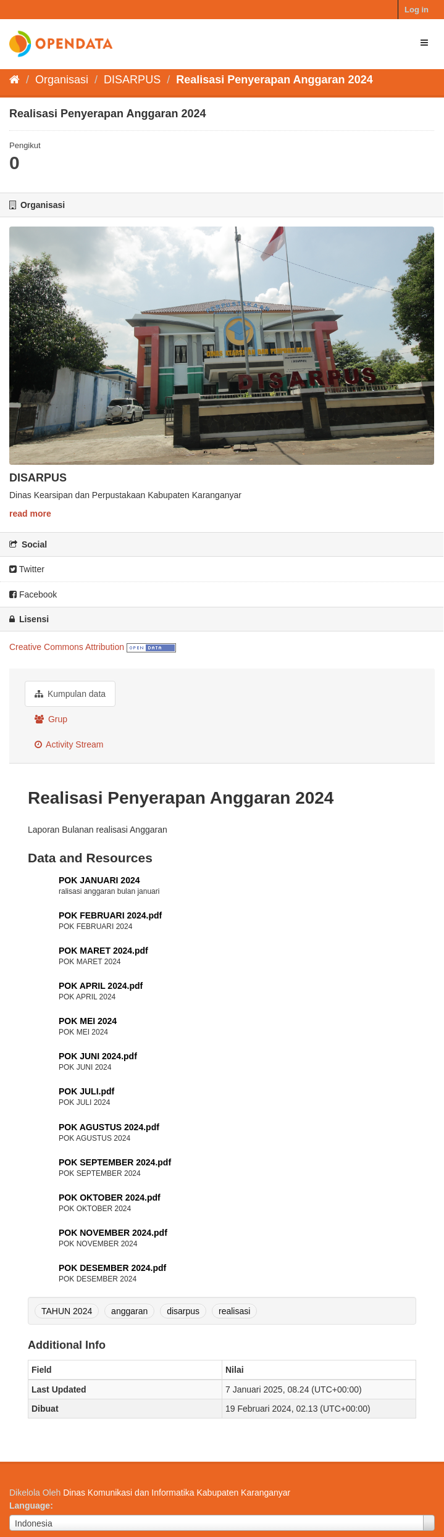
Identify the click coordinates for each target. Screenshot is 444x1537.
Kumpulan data (70, 694)
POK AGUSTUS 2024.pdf (109, 1127)
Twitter (26, 569)
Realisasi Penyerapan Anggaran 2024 (274, 79)
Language (29, 1505)
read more (30, 514)
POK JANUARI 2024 (99, 880)
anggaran (129, 1311)
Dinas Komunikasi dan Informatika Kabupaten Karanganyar (176, 1492)
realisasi (234, 1311)
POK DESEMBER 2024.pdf (112, 1268)
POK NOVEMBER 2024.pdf (113, 1233)
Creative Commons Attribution (66, 647)
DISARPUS (132, 79)
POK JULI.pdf (86, 1091)
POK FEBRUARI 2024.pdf (110, 915)
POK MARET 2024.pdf (103, 951)
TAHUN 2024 (66, 1311)
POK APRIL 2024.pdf (101, 986)
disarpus (183, 1311)
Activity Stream (69, 744)
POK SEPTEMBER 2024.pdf (115, 1162)
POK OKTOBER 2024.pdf (110, 1197)
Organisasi (61, 79)
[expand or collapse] (424, 42)
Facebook (33, 594)
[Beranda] (14, 79)
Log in (416, 9)
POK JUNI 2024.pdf (98, 1056)
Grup (51, 719)
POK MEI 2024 (88, 1021)
